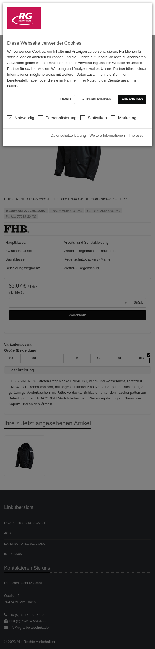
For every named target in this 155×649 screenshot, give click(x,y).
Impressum (137, 131)
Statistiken (93, 113)
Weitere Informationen (107, 131)
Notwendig (20, 113)
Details (65, 95)
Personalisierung (57, 113)
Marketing (123, 113)
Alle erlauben (132, 95)
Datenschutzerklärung (68, 131)
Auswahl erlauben (96, 95)
